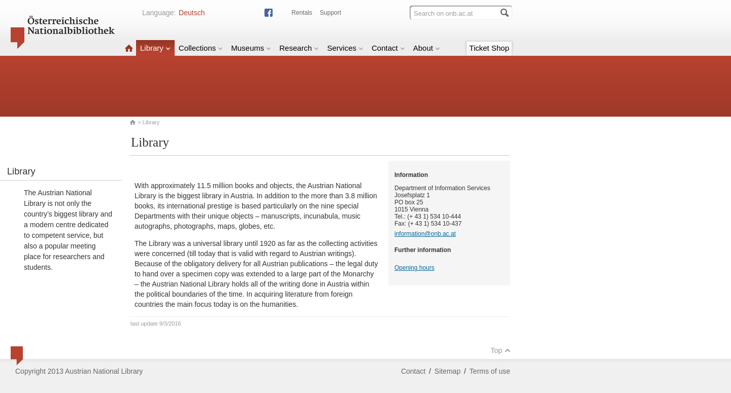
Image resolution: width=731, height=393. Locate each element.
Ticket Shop (489, 48)
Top (500, 350)
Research (299, 48)
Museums (251, 48)
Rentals (301, 12)
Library (155, 48)
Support (330, 12)
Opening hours (414, 267)
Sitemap (447, 371)
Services (345, 48)
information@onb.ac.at (425, 233)
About (426, 48)
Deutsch (192, 13)
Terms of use (490, 371)
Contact (388, 48)
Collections (201, 48)
